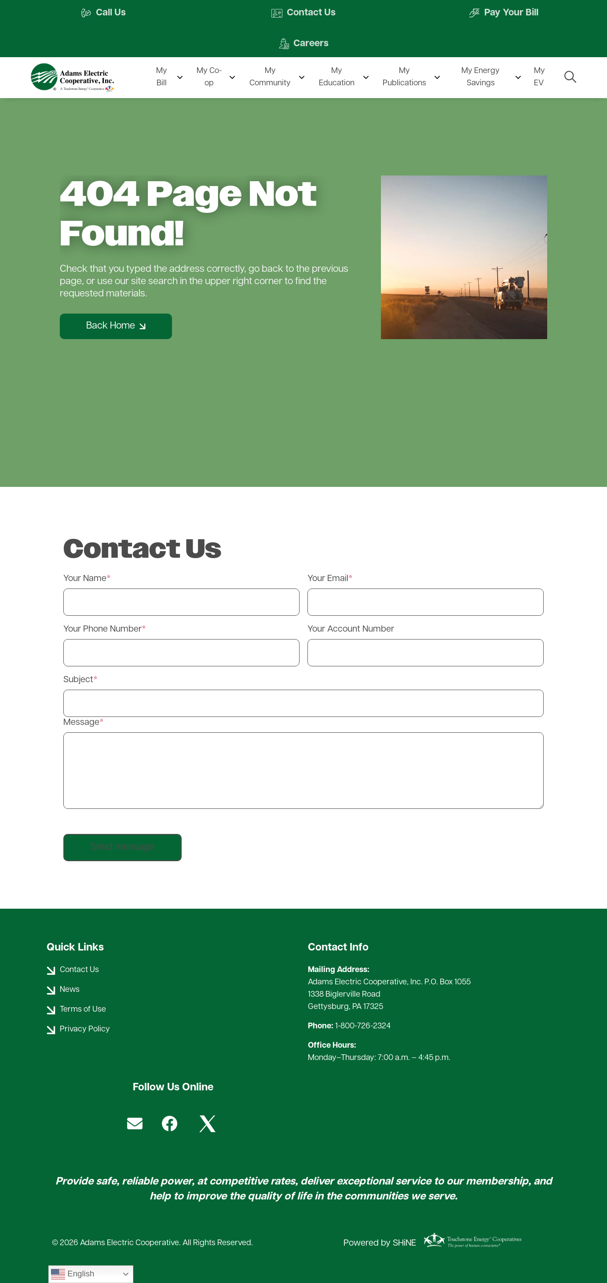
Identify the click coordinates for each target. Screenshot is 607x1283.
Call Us (104, 13)
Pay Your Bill (503, 13)
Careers (303, 44)
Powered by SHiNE (380, 1243)
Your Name (84, 578)
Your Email (327, 578)
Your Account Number (350, 629)
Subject (78, 680)
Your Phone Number (102, 629)
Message (81, 722)
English (72, 1274)
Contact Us (303, 13)
